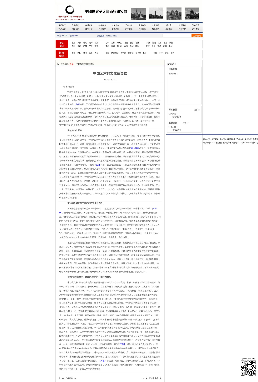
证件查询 (195, 29)
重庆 (107, 46)
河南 (171, 43)
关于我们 (75, 25)
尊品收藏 (88, 29)
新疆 (165, 46)
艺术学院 (182, 29)
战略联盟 (195, 25)
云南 (126, 46)
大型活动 (155, 25)
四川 (113, 46)
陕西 (137, 46)
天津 (79, 43)
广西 (91, 46)
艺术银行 (102, 29)
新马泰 (138, 53)
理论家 (169, 25)
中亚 (155, 53)
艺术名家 (62, 29)
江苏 (132, 43)
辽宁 (107, 43)
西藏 (131, 46)
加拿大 (123, 53)
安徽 (148, 43)
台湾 (85, 53)
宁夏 (159, 46)
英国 (96, 53)
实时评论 (88, 25)
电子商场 (128, 29)
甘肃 (148, 46)
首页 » (72, 64)
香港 (73, 53)
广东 (85, 46)
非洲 (172, 53)
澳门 (79, 53)
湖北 (73, 46)
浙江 (137, 43)
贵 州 (119, 46)
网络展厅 (75, 29)
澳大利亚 (114, 53)
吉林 (113, 43)
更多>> (197, 110)
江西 (160, 43)
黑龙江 (119, 43)
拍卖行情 (102, 25)
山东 (165, 43)
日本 (161, 53)
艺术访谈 (128, 25)
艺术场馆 (155, 29)
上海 (126, 43)
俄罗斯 (130, 53)
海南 (96, 46)
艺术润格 (142, 29)
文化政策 (142, 25)
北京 (73, 43)
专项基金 (115, 25)
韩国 (167, 53)
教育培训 (115, 29)
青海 (153, 46)
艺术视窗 (182, 25)
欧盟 (107, 53)
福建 (154, 43)
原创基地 (168, 29)
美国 (91, 53)
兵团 (171, 46)
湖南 (79, 46)
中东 (144, 53)
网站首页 (62, 25)
